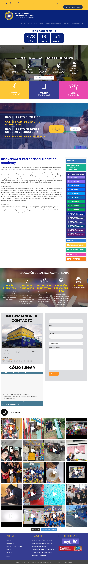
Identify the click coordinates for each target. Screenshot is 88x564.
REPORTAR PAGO (74, 259)
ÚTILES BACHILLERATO (76, 250)
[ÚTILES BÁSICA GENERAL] (68, 245)
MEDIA (8, 556)
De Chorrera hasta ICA (11, 405)
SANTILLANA (73, 254)
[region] (44, 67)
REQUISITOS (9, 540)
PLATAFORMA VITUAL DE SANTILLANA (43, 549)
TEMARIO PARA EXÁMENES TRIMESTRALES (74, 167)
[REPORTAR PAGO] (68, 259)
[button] (2, 67)
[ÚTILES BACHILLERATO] (68, 249)
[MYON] (68, 240)
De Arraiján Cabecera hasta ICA (15, 402)
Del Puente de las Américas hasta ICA (16, 373)
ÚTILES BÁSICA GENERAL (77, 245)
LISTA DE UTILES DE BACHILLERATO (42, 543)
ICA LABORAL (10, 543)
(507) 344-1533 (7, 359)
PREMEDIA (9, 553)
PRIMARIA (9, 550)
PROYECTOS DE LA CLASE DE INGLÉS (42, 552)
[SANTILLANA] (68, 254)
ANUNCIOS (72, 161)
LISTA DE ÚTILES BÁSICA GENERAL (42, 540)
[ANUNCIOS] (68, 160)
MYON (71, 240)
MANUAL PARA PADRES (39, 546)
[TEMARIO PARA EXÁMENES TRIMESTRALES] (68, 165)
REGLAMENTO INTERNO (39, 555)
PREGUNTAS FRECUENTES (14, 546)
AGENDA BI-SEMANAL (77, 174)
